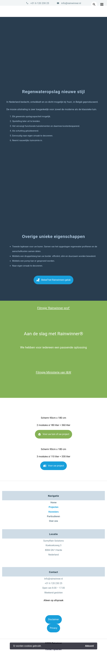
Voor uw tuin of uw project (53, 435)
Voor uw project (53, 466)
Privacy (53, 628)
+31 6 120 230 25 (40, 3)
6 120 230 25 (55, 583)
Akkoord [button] (89, 646)
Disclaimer (53, 619)
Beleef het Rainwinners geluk (53, 281)
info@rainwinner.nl (71, 3)
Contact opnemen (53, 649)
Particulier (52, 516)
